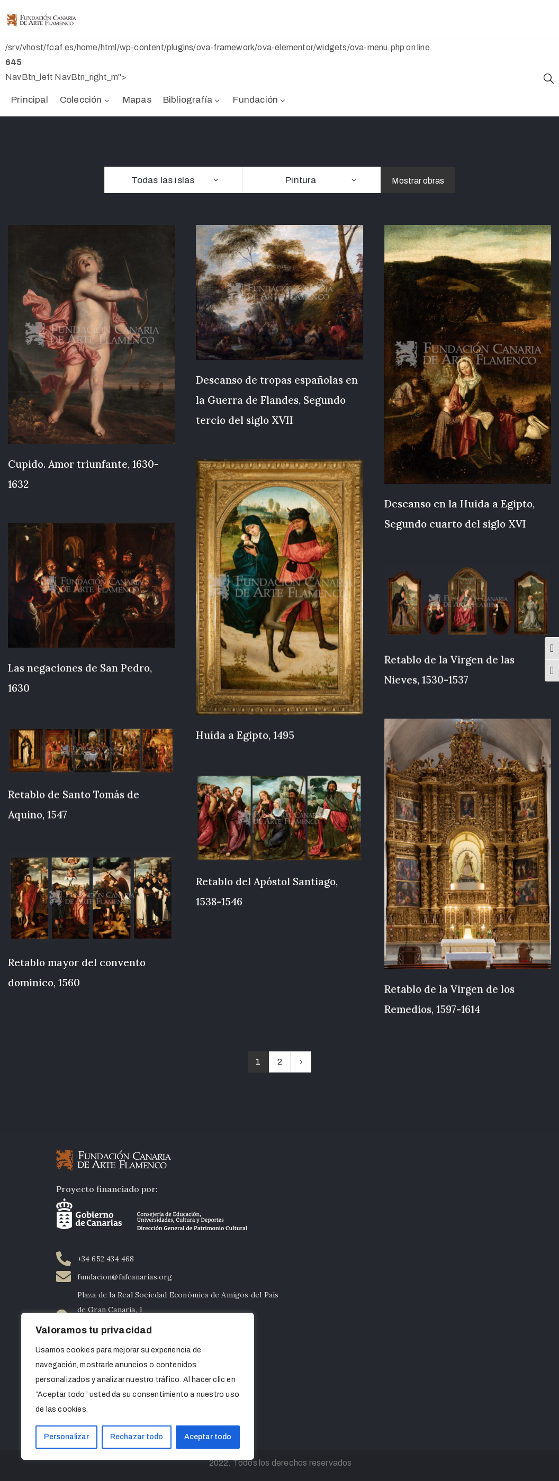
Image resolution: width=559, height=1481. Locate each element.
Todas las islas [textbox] (163, 180)
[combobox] (173, 180)
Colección (85, 100)
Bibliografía (192, 100)
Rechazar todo (136, 1437)
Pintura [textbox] (300, 180)
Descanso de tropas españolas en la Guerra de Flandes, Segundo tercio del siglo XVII (277, 400)
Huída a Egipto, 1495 (245, 735)
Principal (29, 100)
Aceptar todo (207, 1437)
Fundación (260, 100)
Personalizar (66, 1437)
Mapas (137, 100)
